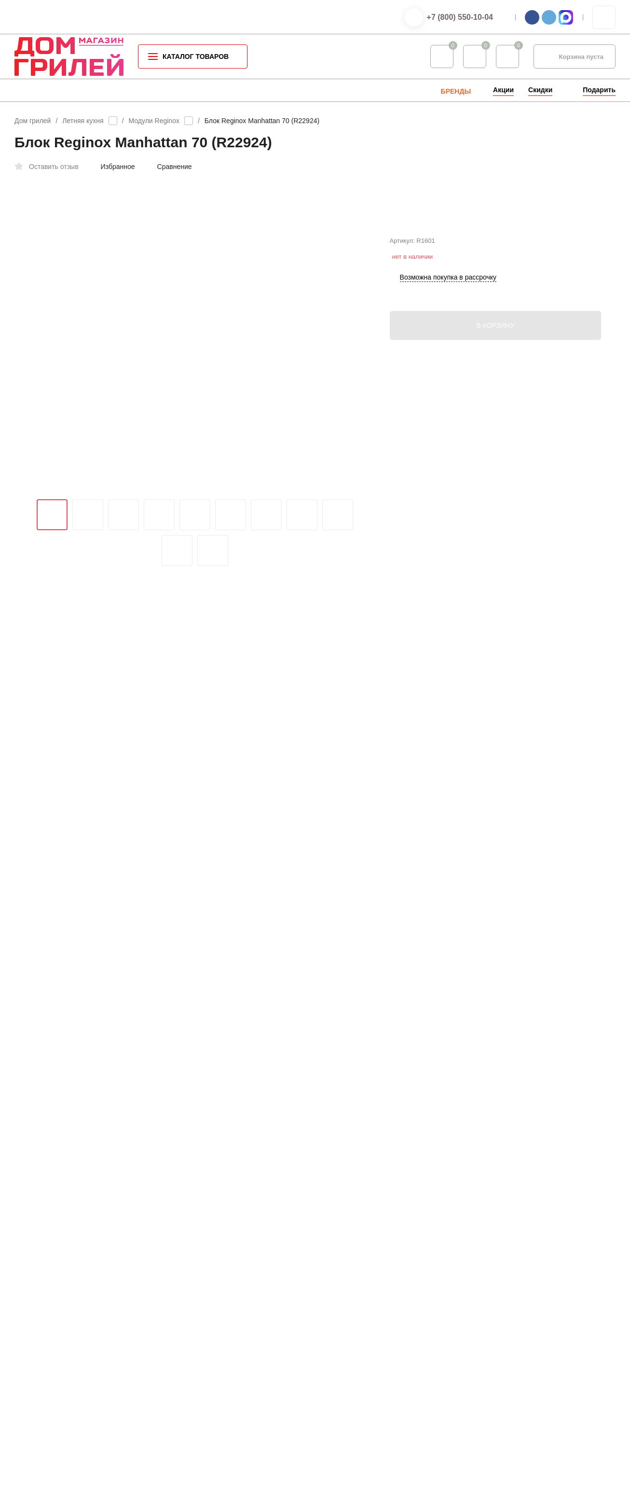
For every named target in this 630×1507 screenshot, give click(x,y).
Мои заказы (351, 1373)
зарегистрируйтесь (253, 1136)
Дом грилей (32, 120)
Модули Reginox (154, 120)
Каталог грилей (206, 1264)
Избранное (113, 166)
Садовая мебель (208, 1357)
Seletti (193, 1373)
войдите (311, 1136)
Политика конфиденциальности (57, 1360)
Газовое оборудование (217, 1342)
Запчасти (197, 1388)
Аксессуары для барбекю (221, 1279)
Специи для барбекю (215, 1295)
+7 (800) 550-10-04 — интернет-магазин (550, 1273)
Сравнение (169, 166)
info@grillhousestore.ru (521, 968)
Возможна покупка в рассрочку (448, 318)
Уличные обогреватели (217, 1326)
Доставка (347, 1295)
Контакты (347, 1264)
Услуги (344, 1310)
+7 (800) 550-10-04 (460, 17)
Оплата (345, 1279)
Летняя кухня (82, 120)
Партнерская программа (369, 1389)
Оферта (122, 1360)
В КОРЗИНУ (495, 366)
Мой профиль (354, 1358)
